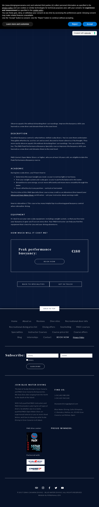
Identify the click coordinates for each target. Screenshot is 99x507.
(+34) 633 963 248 (62, 398)
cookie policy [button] (38, 10)
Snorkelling (65, 327)
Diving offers (48, 327)
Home (14, 321)
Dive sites (55, 321)
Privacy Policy (78, 337)
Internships (32, 337)
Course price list (60, 332)
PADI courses (83, 327)
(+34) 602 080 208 (62, 395)
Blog (19, 337)
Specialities (17, 332)
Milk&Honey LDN (54, 495)
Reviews (40, 321)
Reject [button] (74, 24)
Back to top (49, 309)
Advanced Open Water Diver (22, 195)
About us (27, 321)
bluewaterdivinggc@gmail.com (66, 404)
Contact (47, 337)
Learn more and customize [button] (17, 24)
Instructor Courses (37, 332)
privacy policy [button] (7, 8)
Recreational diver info (76, 321)
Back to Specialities (33, 284)
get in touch (66, 284)
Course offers (81, 332)
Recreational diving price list (23, 327)
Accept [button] (90, 24)
